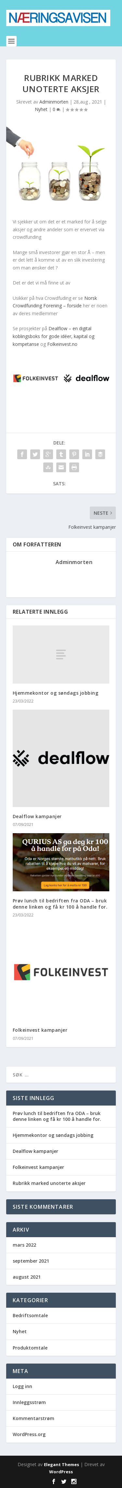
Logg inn (22, 1386)
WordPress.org (29, 1434)
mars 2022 (24, 1245)
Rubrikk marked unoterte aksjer (49, 1183)
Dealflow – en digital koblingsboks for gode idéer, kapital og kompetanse (53, 336)
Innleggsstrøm (29, 1402)
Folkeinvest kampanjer (40, 1030)
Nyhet (41, 109)
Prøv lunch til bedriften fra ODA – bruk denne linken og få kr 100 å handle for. (60, 904)
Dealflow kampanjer (37, 816)
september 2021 (31, 1261)
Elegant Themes (61, 1464)
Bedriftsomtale (30, 1315)
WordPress (61, 1472)
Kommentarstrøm (33, 1418)
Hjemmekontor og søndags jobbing (56, 693)
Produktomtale (30, 1348)
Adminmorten (53, 102)
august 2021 (27, 1277)
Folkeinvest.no (62, 344)
